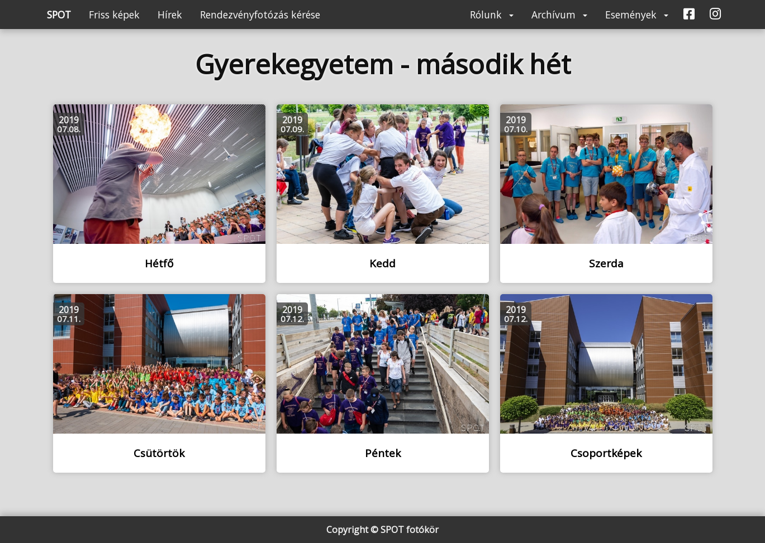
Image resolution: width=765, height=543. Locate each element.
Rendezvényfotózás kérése (260, 14)
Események (636, 14)
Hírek (170, 14)
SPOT (59, 14)
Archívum (559, 14)
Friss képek (114, 14)
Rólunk (492, 14)
